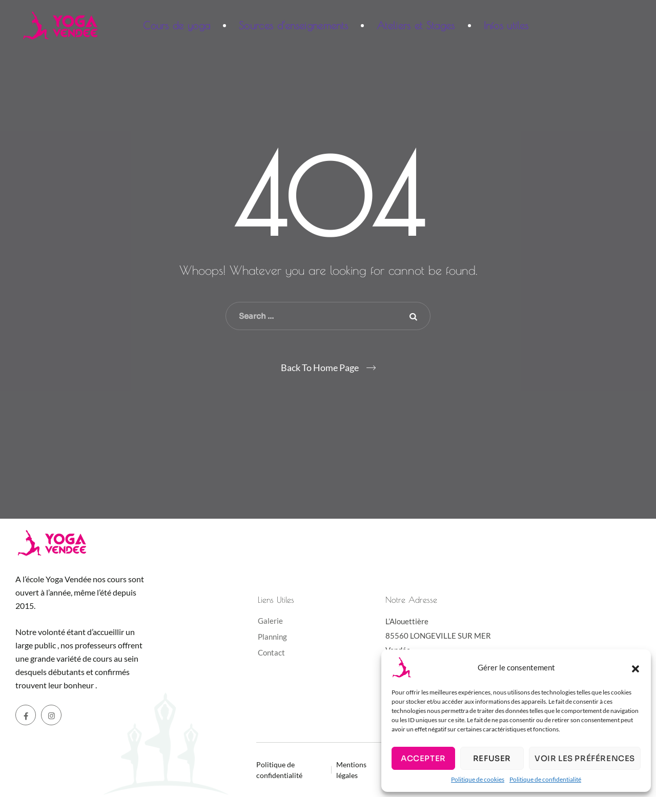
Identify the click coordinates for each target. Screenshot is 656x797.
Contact (271, 652)
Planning (272, 636)
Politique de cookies (477, 779)
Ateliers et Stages (416, 25)
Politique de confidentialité (545, 779)
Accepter (423, 758)
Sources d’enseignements (293, 25)
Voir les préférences (585, 758)
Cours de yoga (176, 25)
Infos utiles (506, 25)
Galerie (270, 620)
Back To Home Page (320, 367)
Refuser (492, 758)
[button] (635, 667)
